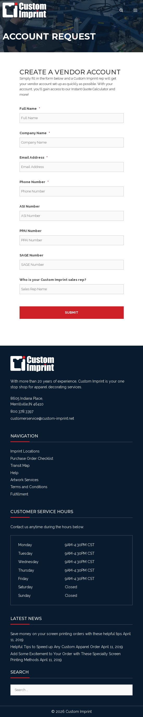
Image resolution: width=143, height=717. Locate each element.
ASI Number (30, 206)
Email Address (34, 157)
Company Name (35, 133)
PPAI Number (31, 231)
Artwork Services (24, 480)
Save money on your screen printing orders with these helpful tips (66, 634)
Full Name (30, 109)
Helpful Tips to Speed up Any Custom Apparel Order (55, 647)
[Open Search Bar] (121, 10)
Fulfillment (19, 494)
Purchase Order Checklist (31, 458)
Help (14, 473)
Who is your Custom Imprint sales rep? (53, 280)
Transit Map (20, 465)
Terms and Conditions (28, 487)
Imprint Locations (25, 451)
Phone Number (34, 182)
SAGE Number (31, 255)
